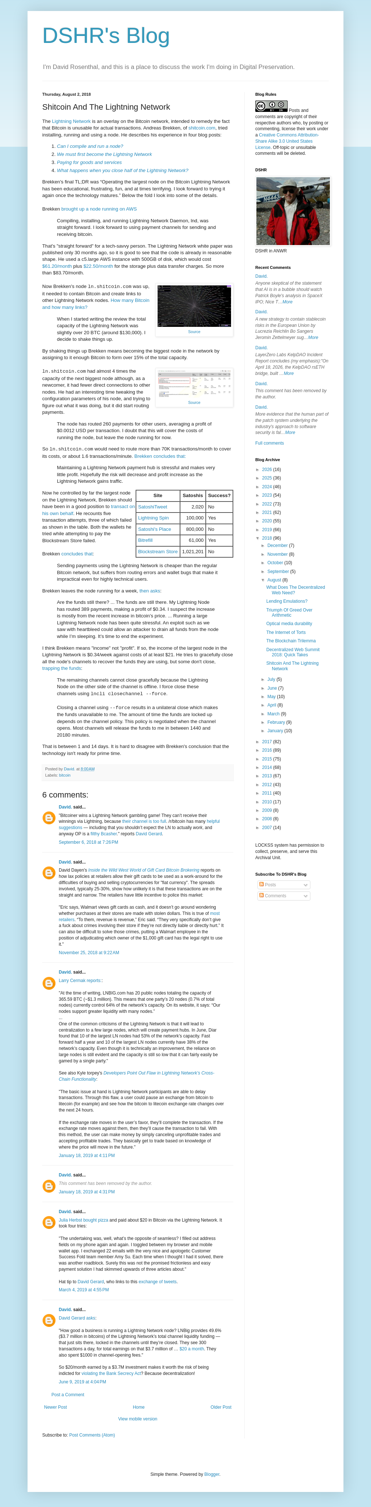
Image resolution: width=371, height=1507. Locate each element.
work (311, 128)
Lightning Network (71, 121)
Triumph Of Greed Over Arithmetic (289, 612)
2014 (267, 767)
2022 (267, 504)
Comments (272, 895)
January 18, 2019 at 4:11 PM (87, 1155)
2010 (267, 801)
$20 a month (192, 1348)
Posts (267, 884)
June (272, 688)
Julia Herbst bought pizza (83, 1220)
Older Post (220, 1407)
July (272, 679)
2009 (267, 810)
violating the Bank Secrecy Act (111, 1373)
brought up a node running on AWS (99, 209)
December (278, 545)
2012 (267, 784)
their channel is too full (144, 821)
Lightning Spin (153, 518)
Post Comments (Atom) (92, 1435)
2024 (267, 486)
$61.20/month (57, 266)
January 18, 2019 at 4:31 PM (87, 1191)
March (274, 713)
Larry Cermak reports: (80, 980)
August (274, 580)
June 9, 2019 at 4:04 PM (82, 1381)
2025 (267, 478)
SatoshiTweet (152, 507)
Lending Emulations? (286, 601)
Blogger (211, 1474)
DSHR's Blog (106, 35)
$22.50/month (98, 266)
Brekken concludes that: (160, 456)
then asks (150, 591)
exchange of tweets (157, 1281)
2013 (267, 775)
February (276, 722)
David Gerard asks (77, 1318)
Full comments (269, 443)
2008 (267, 818)
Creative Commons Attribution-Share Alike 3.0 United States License (287, 141)
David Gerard (149, 833)
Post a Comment (67, 1394)
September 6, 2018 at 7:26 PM (88, 842)
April (272, 705)
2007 (267, 827)
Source (194, 331)
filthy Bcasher (103, 833)
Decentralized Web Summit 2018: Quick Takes (293, 652)
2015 (267, 759)
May (272, 696)
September (278, 571)
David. (65, 807)
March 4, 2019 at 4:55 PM (84, 1289)
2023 (267, 495)
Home (139, 1407)
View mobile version (138, 1419)
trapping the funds (61, 668)
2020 (267, 520)
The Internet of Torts (286, 632)
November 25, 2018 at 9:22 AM (89, 952)
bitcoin (65, 775)
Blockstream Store (158, 551)
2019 (267, 529)
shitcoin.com (201, 128)
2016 (267, 750)
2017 (267, 741)
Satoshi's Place (154, 529)
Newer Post (55, 1407)
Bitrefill (145, 540)
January (275, 730)
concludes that (77, 554)
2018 (267, 538)
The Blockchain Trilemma (291, 640)
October (275, 562)
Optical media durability (289, 623)
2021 (267, 512)
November (278, 554)
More (287, 301)
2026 (267, 469)
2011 (267, 793)
